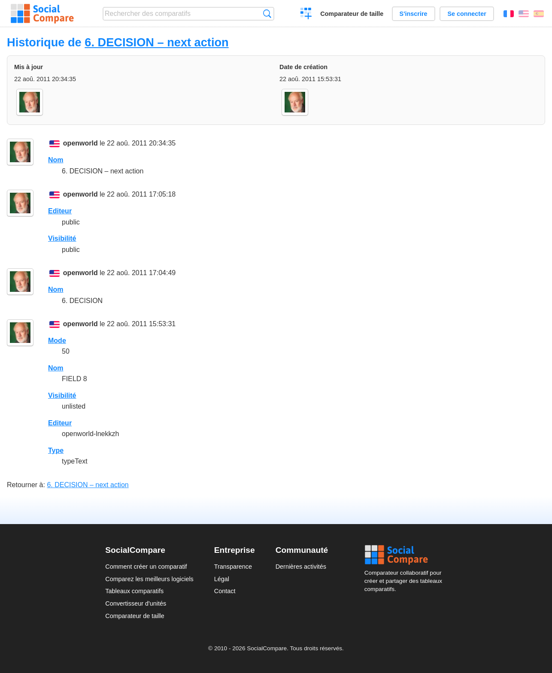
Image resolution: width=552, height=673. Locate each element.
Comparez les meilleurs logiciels (149, 579)
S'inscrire (414, 13)
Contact (225, 591)
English (524, 13)
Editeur (60, 211)
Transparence (233, 566)
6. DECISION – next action (156, 42)
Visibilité (62, 238)
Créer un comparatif (306, 14)
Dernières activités (301, 566)
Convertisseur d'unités (135, 603)
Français (508, 13)
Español (539, 13)
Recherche (267, 13)
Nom (56, 160)
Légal (221, 579)
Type (56, 450)
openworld (80, 143)
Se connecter (466, 13)
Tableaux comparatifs (134, 591)
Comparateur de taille (351, 13)
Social (405, 555)
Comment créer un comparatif (146, 566)
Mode (57, 340)
